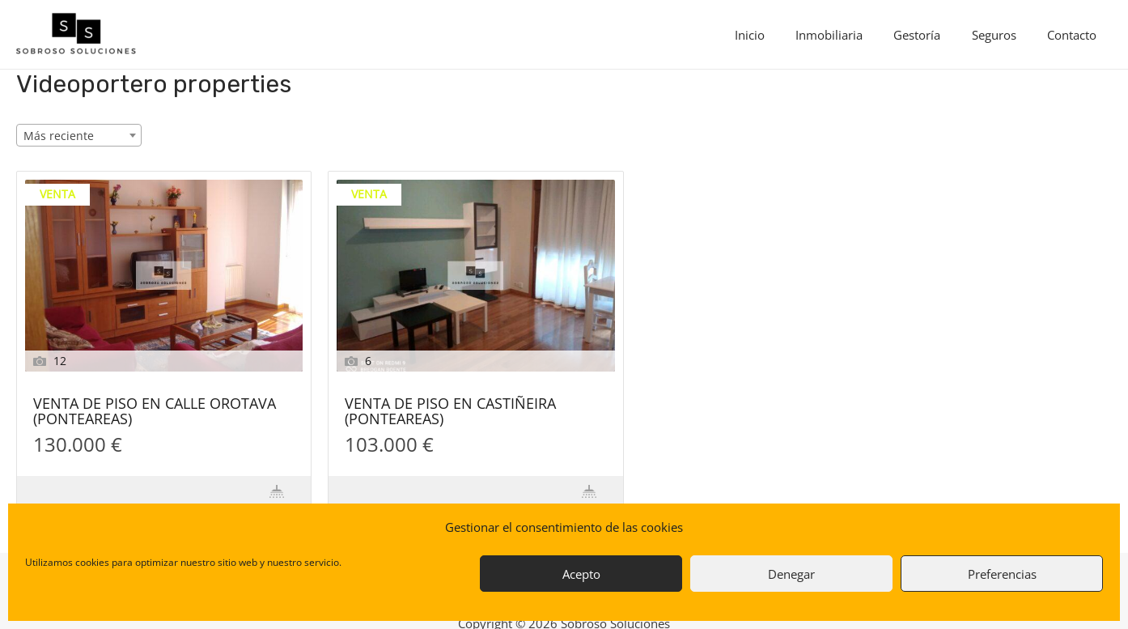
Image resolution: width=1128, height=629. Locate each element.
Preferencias (1002, 574)
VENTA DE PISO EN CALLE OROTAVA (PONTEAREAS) (154, 412)
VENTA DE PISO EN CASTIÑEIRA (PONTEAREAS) (450, 412)
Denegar (791, 574)
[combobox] (79, 135)
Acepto (581, 574)
